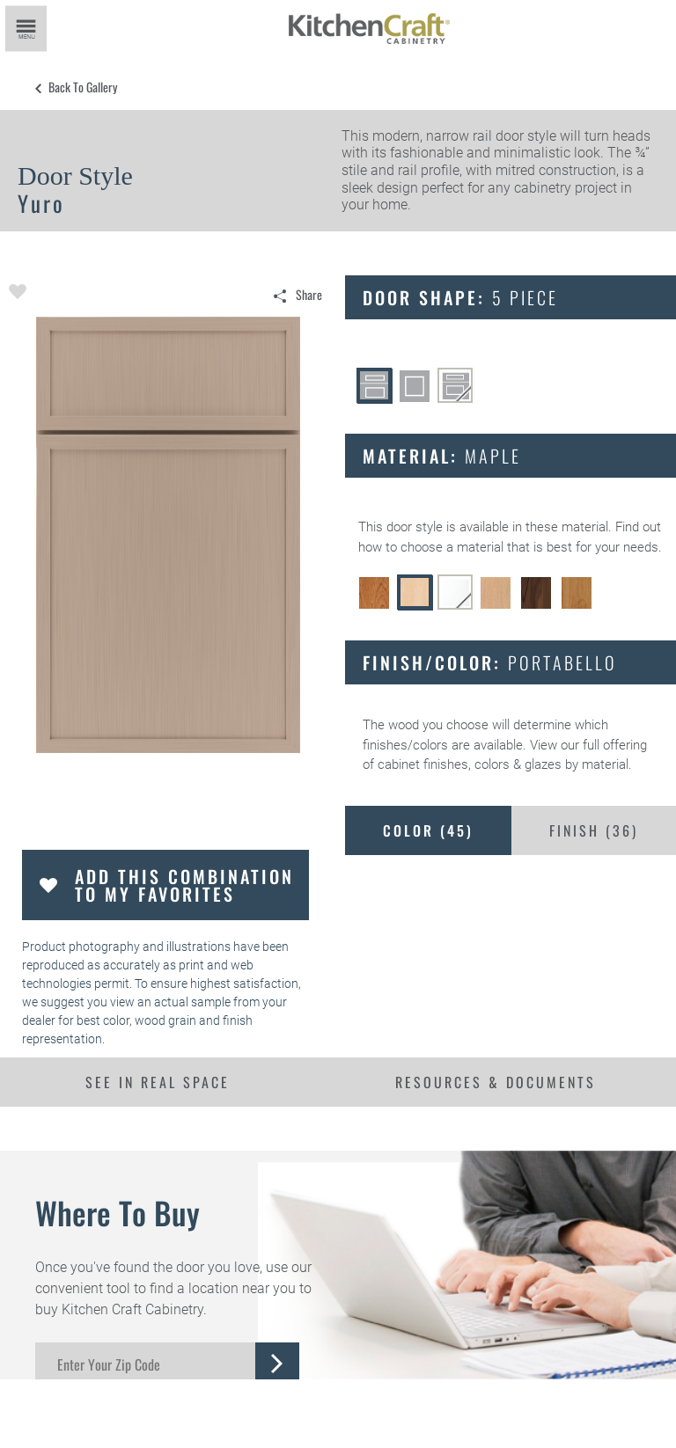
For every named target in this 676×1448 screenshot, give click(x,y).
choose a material (451, 547)
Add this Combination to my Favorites (184, 885)
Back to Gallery (82, 87)
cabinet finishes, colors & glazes (470, 764)
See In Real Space (157, 1082)
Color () (428, 830)
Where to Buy (117, 1212)
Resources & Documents (495, 1082)
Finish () (593, 830)
